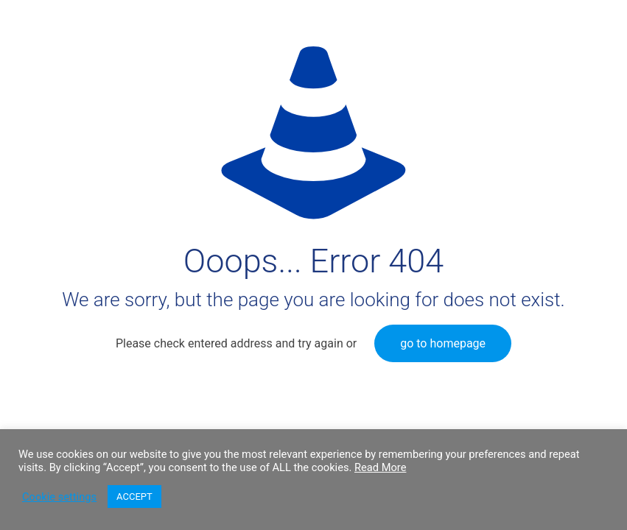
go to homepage (443, 343)
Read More (380, 467)
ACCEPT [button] (134, 496)
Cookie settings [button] (59, 497)
